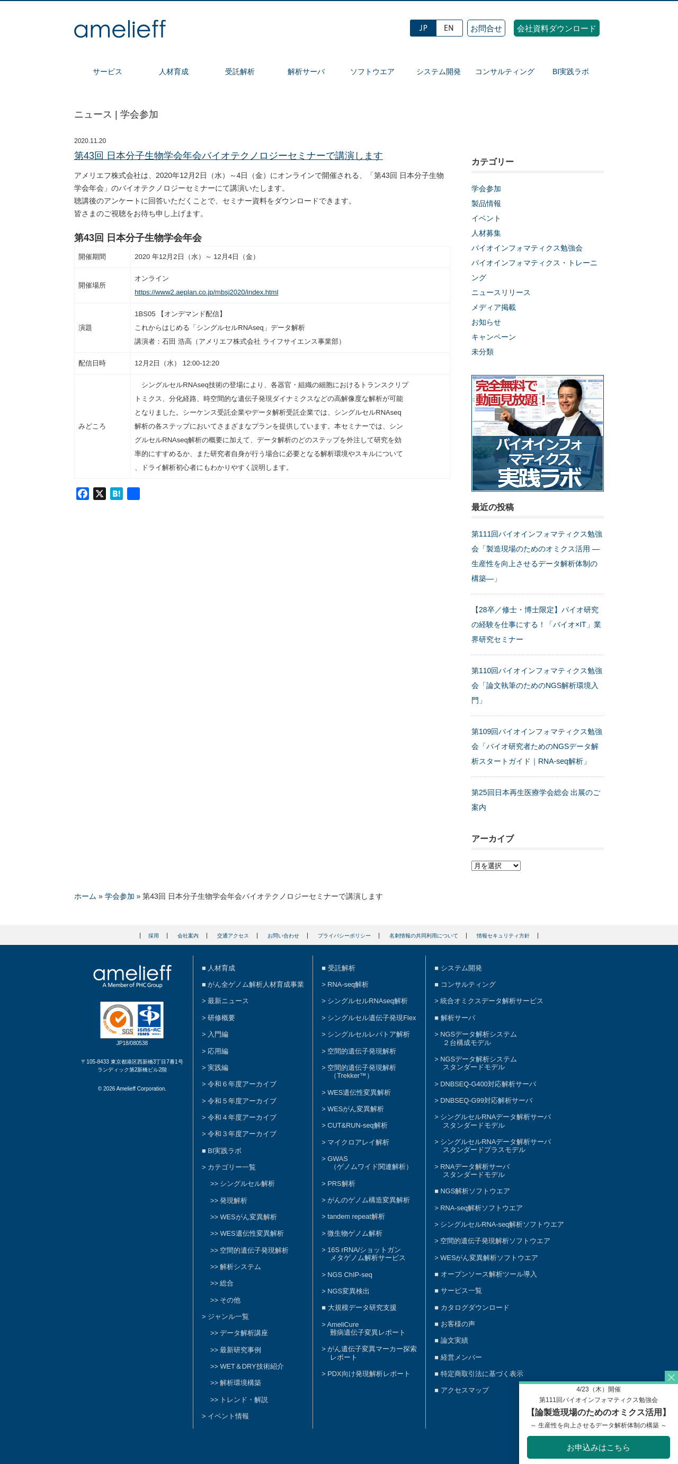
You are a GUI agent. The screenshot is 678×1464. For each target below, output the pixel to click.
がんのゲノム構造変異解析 (368, 1200)
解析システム (240, 1267)
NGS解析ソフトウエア (476, 1191)
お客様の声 (458, 1324)
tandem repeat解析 (356, 1216)
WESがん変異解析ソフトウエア (489, 1258)
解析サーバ (306, 71)
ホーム (85, 896)
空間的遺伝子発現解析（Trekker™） (361, 1071)
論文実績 (454, 1340)
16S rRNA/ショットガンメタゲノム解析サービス (366, 1254)
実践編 (218, 1068)
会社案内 (188, 936)
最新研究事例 (240, 1350)
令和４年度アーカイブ (242, 1117)
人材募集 (486, 233)
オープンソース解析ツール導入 (489, 1274)
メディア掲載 (493, 307)
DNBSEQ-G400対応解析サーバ (488, 1084)
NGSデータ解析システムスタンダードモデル (478, 1063)
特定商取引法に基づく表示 (482, 1374)
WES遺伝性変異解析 (251, 1233)
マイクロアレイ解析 (358, 1142)
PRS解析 (341, 1184)
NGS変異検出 (348, 1291)
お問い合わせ (283, 936)
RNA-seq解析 (348, 984)
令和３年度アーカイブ (242, 1134)
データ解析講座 (244, 1333)
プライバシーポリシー (344, 936)
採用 (153, 936)
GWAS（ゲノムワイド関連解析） (370, 1163)
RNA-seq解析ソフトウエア (481, 1208)
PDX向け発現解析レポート (368, 1374)
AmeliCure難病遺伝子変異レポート (366, 1328)
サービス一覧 (461, 1291)
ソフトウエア (372, 71)
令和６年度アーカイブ (242, 1084)
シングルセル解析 (247, 1184)
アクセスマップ (465, 1390)
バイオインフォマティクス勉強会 (527, 248)
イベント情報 (228, 1416)
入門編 (218, 1034)
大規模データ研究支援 (362, 1307)
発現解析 (233, 1200)
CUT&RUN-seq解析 (357, 1125)
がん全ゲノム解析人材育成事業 (256, 984)
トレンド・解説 (244, 1400)
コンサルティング (504, 71)
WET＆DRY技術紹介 (251, 1366)
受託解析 (240, 71)
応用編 (218, 1051)
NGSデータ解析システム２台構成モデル (478, 1038)
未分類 (482, 351)
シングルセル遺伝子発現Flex (371, 1018)
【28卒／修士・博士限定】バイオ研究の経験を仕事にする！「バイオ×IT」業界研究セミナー (536, 624)
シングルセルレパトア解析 (368, 1034)
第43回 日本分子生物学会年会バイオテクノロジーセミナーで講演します (228, 155)
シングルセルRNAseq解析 (367, 1001)
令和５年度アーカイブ (242, 1101)
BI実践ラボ (570, 71)
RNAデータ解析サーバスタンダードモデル (475, 1171)
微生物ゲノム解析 (354, 1233)
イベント (486, 218)
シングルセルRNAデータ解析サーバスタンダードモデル (495, 1121)
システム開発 (438, 71)
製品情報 (486, 203)
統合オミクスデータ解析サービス (491, 1001)
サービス (107, 71)
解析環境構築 (240, 1383)
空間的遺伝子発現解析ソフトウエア (495, 1241)
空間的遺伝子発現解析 (254, 1250)
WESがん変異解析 (248, 1217)
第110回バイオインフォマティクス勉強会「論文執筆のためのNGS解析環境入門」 (536, 685)
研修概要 (221, 1018)
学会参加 (486, 188)
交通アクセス (233, 936)
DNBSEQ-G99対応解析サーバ (486, 1100)
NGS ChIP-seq (349, 1275)
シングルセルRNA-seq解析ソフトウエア (502, 1224)
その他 (230, 1300)
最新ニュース (228, 1001)
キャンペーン (493, 337)
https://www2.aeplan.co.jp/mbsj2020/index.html (206, 292)
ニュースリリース (501, 292)
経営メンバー (461, 1357)
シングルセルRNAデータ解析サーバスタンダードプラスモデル (495, 1146)
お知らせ (486, 322)
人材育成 (174, 71)
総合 (227, 1283)
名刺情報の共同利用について (423, 936)
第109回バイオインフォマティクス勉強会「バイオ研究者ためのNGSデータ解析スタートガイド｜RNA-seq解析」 (536, 746)
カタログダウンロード (475, 1307)
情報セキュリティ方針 (503, 936)
